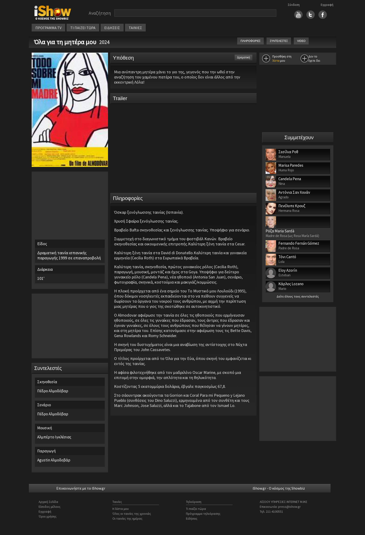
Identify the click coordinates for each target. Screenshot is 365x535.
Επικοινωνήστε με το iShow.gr (80, 488)
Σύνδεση (294, 5)
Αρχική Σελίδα (48, 502)
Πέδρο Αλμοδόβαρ (52, 390)
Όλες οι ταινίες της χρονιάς (131, 513)
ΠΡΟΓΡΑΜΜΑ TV (48, 27)
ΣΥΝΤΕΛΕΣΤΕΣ (279, 41)
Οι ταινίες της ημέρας (127, 518)
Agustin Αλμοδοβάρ (53, 460)
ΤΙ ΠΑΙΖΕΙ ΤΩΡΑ (82, 27)
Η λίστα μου (120, 509)
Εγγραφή (327, 5)
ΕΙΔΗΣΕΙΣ (112, 27)
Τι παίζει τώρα (196, 509)
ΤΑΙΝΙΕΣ (135, 27)
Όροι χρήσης (48, 516)
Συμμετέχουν (299, 137)
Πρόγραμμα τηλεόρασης (203, 513)
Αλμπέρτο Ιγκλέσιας (54, 437)
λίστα (275, 61)
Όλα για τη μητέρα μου (66, 42)
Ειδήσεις (191, 518)
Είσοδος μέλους (50, 507)
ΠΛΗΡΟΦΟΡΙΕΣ (250, 41)
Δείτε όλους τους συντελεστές (298, 296)
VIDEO (301, 41)
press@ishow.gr (289, 507)
